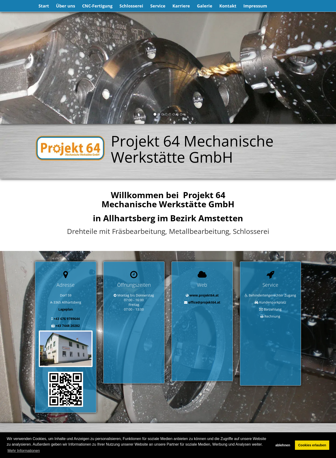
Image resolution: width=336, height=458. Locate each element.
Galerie (204, 6)
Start (43, 6)
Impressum (255, 6)
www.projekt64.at (204, 295)
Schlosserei (131, 6)
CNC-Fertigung (97, 6)
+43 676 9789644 (67, 318)
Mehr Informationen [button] (23, 451)
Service (157, 6)
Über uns (65, 6)
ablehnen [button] (282, 445)
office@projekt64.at (204, 302)
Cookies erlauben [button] (312, 445)
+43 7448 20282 (68, 325)
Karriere (181, 6)
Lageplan (65, 309)
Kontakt (227, 6)
